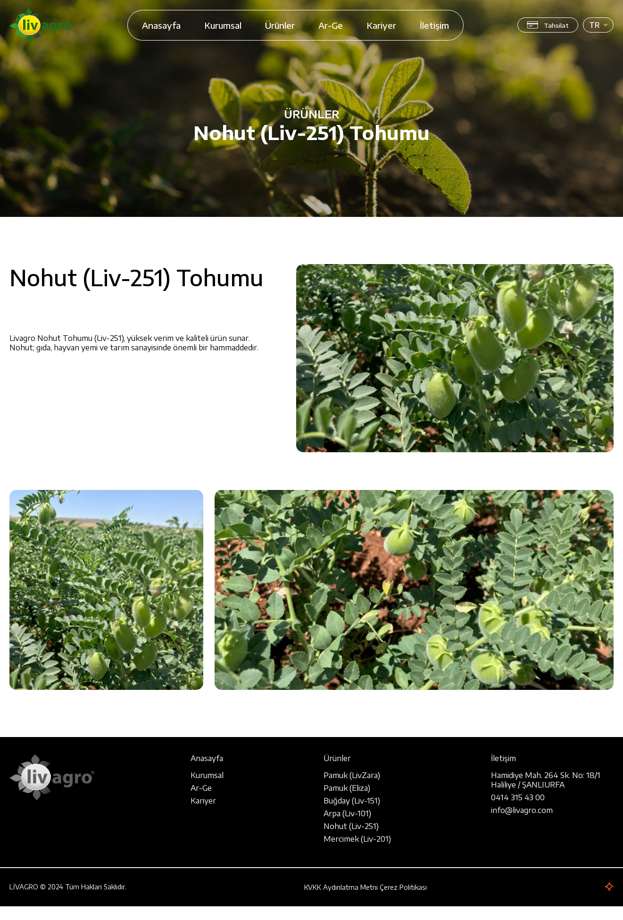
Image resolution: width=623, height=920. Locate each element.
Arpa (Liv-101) (347, 813)
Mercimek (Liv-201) (357, 839)
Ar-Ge (330, 25)
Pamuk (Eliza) (347, 788)
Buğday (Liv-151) (352, 800)
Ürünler (280, 25)
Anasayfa (161, 25)
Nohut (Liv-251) (351, 826)
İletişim (434, 25)
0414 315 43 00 (518, 797)
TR (594, 25)
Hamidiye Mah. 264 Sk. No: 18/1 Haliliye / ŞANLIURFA (545, 780)
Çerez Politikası (403, 887)
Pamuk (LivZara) (352, 775)
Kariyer (381, 25)
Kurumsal (222, 25)
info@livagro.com (522, 810)
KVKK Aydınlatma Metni (341, 887)
